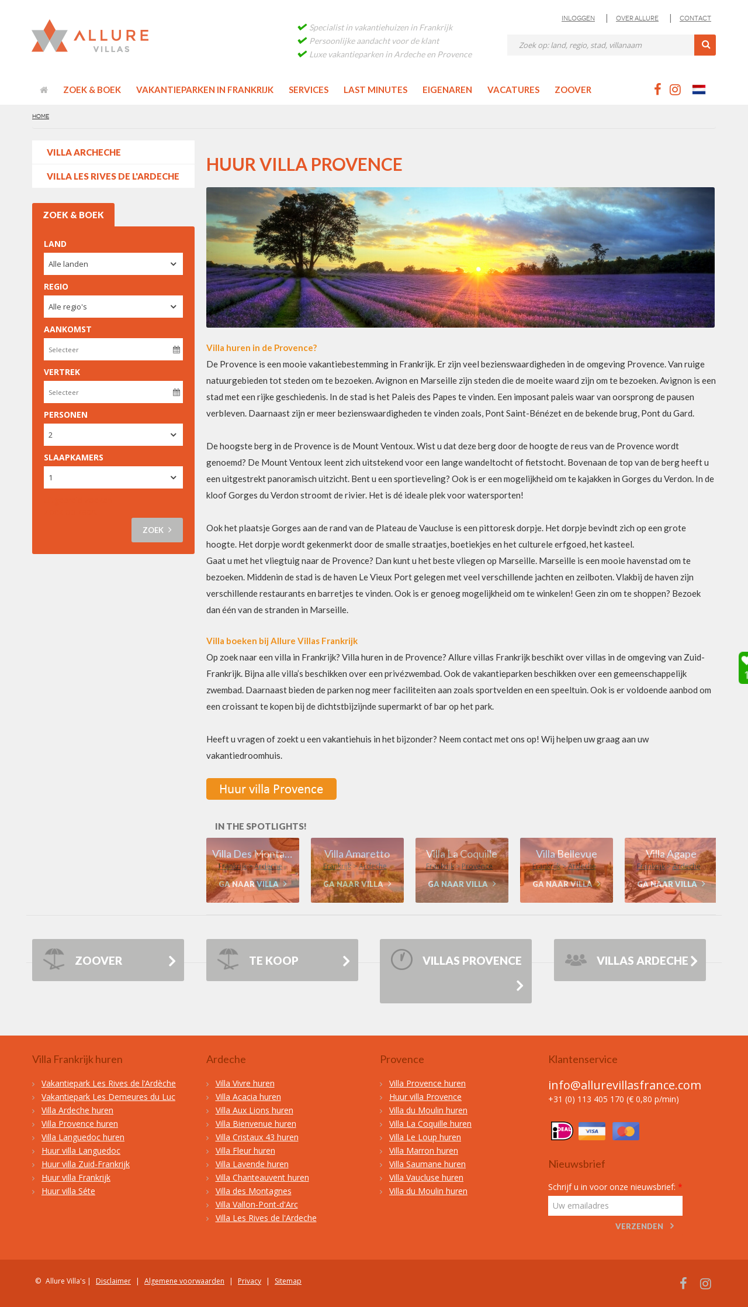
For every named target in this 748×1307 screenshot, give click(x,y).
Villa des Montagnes (254, 1190)
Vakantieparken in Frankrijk (204, 89)
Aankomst (68, 329)
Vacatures (513, 89)
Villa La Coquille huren (430, 1123)
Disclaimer (113, 1281)
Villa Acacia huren (248, 1096)
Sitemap (288, 1281)
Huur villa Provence (425, 1096)
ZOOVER (82, 961)
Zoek (157, 530)
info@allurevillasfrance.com (624, 1085)
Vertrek (62, 371)
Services (308, 89)
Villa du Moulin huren (428, 1110)
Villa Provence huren (79, 1123)
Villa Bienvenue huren (256, 1123)
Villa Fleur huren (245, 1150)
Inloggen (578, 18)
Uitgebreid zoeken (78, 499)
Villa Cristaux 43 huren (257, 1137)
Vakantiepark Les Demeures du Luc (108, 1096)
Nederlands (704, 89)
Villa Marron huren (423, 1150)
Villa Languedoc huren (82, 1137)
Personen (66, 414)
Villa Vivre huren (245, 1083)
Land (55, 243)
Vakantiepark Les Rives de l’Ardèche (108, 1083)
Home (40, 116)
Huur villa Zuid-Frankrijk (85, 1164)
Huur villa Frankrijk (75, 1177)
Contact (695, 18)
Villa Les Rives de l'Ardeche (113, 176)
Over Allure (637, 18)
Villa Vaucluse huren (426, 1177)
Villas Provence (456, 961)
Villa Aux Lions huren (254, 1110)
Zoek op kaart (70, 511)
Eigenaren (447, 89)
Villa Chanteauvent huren (262, 1177)
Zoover (573, 89)
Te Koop (258, 961)
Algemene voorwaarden (184, 1281)
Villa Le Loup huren (425, 1137)
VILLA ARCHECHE (84, 152)
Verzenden (639, 1226)
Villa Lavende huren (252, 1164)
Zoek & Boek (92, 89)
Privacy (249, 1281)
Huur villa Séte (68, 1190)
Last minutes (375, 89)
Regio (56, 286)
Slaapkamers (73, 457)
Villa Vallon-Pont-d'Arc (257, 1204)
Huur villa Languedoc (80, 1150)
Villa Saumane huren (427, 1164)
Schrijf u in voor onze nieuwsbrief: (615, 1186)
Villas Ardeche (626, 961)
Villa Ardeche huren (77, 1110)
